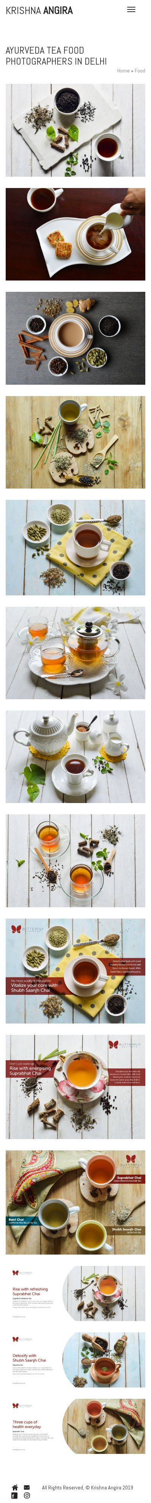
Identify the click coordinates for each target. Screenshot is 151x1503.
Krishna (39, 9)
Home (123, 70)
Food (140, 70)
